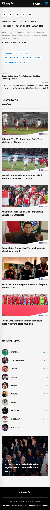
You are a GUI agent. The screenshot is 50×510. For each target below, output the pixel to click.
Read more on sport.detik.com (15, 43)
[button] (4, 14)
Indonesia (8, 53)
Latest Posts (8, 104)
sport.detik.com (29, 22)
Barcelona (15, 419)
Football (15, 369)
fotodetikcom (23, 53)
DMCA (45, 506)
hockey (14, 377)
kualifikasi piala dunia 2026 (15, 62)
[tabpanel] (25, 456)
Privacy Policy (35, 506)
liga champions (17, 360)
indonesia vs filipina (31, 58)
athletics (15, 427)
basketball (16, 411)
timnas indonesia (11, 58)
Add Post (6, 506)
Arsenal (14, 385)
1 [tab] (6, 471)
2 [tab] (10, 471)
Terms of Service (19, 506)
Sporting (15, 352)
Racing (14, 402)
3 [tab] (14, 471)
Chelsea (14, 394)
